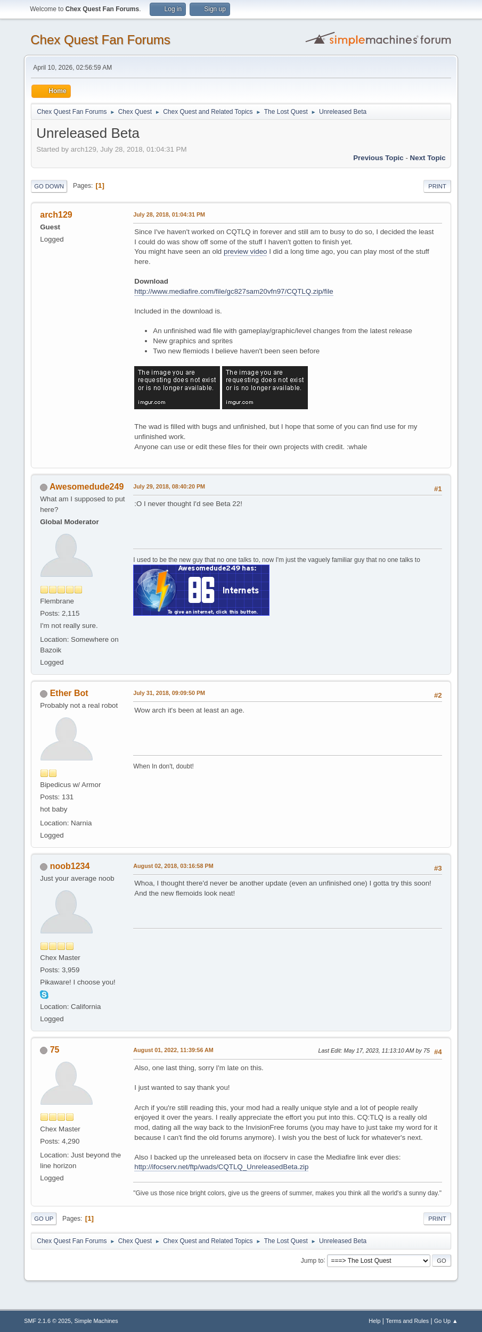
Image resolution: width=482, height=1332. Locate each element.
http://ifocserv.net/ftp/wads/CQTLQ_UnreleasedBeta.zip (221, 1167)
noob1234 (70, 866)
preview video (245, 251)
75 (55, 1049)
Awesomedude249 (87, 486)
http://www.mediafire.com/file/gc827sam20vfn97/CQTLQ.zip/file (233, 291)
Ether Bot (69, 693)
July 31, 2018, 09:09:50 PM (169, 693)
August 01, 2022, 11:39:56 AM (173, 1050)
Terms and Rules (407, 1321)
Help (374, 1321)
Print (437, 186)
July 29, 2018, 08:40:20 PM (169, 486)
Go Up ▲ (446, 1321)
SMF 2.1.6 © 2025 (47, 1321)
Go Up (43, 1218)
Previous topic (378, 158)
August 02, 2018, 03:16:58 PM (173, 866)
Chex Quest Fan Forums (100, 39)
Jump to (312, 1260)
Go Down (49, 186)
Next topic (428, 158)
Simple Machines (96, 1321)
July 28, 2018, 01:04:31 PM (169, 214)
